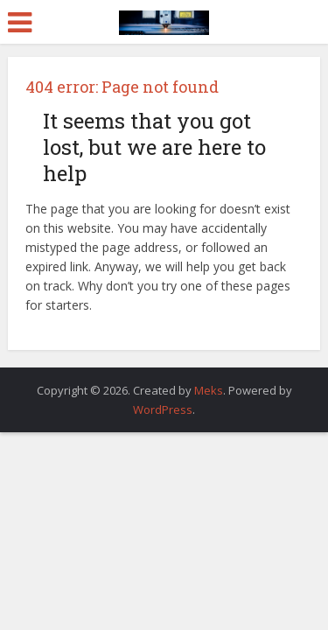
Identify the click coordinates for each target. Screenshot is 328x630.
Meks (208, 390)
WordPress (162, 409)
